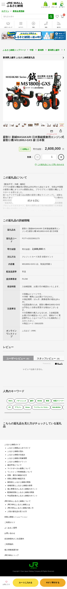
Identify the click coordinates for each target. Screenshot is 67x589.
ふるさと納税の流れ (15, 451)
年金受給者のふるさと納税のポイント (22, 496)
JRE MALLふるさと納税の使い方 (20, 508)
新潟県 (41, 50)
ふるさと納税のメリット (17, 462)
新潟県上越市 (53, 50)
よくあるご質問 (10, 528)
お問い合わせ (9, 533)
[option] (33, 90)
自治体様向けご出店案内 (14, 539)
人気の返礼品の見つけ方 (17, 511)
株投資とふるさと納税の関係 (18, 482)
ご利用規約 (8, 544)
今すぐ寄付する (52, 582)
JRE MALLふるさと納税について (17, 501)
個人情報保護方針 (11, 550)
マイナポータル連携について (18, 468)
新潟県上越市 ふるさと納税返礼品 (33, 57)
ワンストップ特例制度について (19, 472)
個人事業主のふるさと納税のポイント (22, 489)
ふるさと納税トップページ (14, 50)
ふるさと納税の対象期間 (17, 458)
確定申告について (14, 465)
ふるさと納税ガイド (12, 445)
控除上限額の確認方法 (16, 479)
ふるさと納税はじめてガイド (18, 448)
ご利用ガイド (9, 522)
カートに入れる (25, 582)
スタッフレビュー (49, 358)
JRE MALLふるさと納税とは (18, 505)
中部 (31, 50)
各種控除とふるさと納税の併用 (19, 485)
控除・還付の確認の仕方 (17, 475)
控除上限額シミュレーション (16, 517)
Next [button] (60, 91)
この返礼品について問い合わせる (50, 164)
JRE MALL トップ (11, 555)
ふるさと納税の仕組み (16, 455)
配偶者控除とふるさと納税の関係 (20, 492)
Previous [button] (6, 91)
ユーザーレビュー (18, 358)
